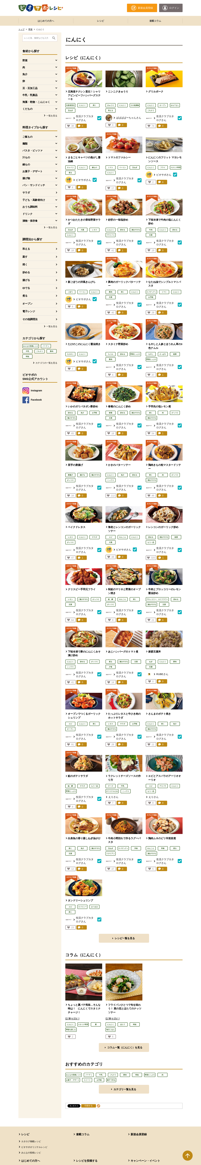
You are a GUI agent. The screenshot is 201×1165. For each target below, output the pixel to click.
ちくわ (110, 354)
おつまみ (94, 907)
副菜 (175, 354)
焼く (24, 264)
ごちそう (39, 351)
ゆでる (26, 288)
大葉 (82, 230)
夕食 (110, 667)
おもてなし (175, 105)
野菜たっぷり (135, 354)
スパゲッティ (151, 292)
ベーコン (122, 167)
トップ (21, 29)
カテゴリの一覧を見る (46, 363)
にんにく (82, 105)
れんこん (122, 537)
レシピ (100, 20)
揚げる (26, 280)
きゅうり (110, 105)
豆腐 (150, 667)
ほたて (122, 1024)
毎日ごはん (110, 1030)
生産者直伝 (70, 105)
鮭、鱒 (110, 599)
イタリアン (110, 853)
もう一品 (150, 542)
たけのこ (70, 354)
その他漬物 (134, 105)
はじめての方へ (46, 20)
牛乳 (27, 351)
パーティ (46, 346)
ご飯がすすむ (135, 230)
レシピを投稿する (86, 1160)
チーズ (110, 786)
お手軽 (150, 297)
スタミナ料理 (176, 167)
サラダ (26, 192)
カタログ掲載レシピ (31, 1141)
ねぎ (150, 662)
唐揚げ (70, 475)
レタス (94, 230)
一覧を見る (51, 115)
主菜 (150, 235)
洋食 (136, 848)
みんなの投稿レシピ (30, 346)
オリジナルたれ (112, 791)
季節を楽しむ (71, 1030)
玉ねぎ (70, 110)
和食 (162, 848)
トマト (110, 167)
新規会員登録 (139, 1134)
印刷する (89, 1106)
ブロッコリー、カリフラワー (157, 599)
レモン (70, 599)
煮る (24, 295)
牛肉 (150, 230)
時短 (27, 356)
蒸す (24, 256)
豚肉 (51, 351)
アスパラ (162, 786)
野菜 (30, 29)
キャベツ (70, 167)
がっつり (175, 413)
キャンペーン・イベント (145, 1160)
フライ (162, 167)
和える (26, 248)
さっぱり (162, 354)
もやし (150, 354)
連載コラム (155, 20)
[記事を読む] (72, 1018)
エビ (110, 537)
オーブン (27, 303)
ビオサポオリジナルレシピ (34, 1147)
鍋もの (94, 167)
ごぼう (70, 292)
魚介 (82, 413)
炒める (26, 272)
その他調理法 (30, 319)
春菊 (110, 413)
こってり (110, 480)
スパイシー (82, 907)
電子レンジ (28, 311)
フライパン (110, 235)
